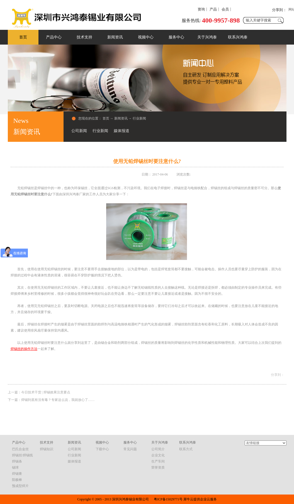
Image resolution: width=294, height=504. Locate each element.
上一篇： (39, 392)
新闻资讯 (121, 118)
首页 (23, 37)
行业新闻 (139, 118)
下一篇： (51, 400)
